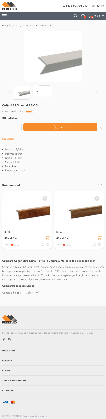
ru (102, 5)
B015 (59, 232)
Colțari (28, 25)
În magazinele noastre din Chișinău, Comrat (36, 275)
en (93, 5)
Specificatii (8, 139)
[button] (10, 92)
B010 (7, 232)
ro (98, 5)
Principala (6, 25)
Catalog (18, 25)
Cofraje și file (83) (12, 293)
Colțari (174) (32, 293)
